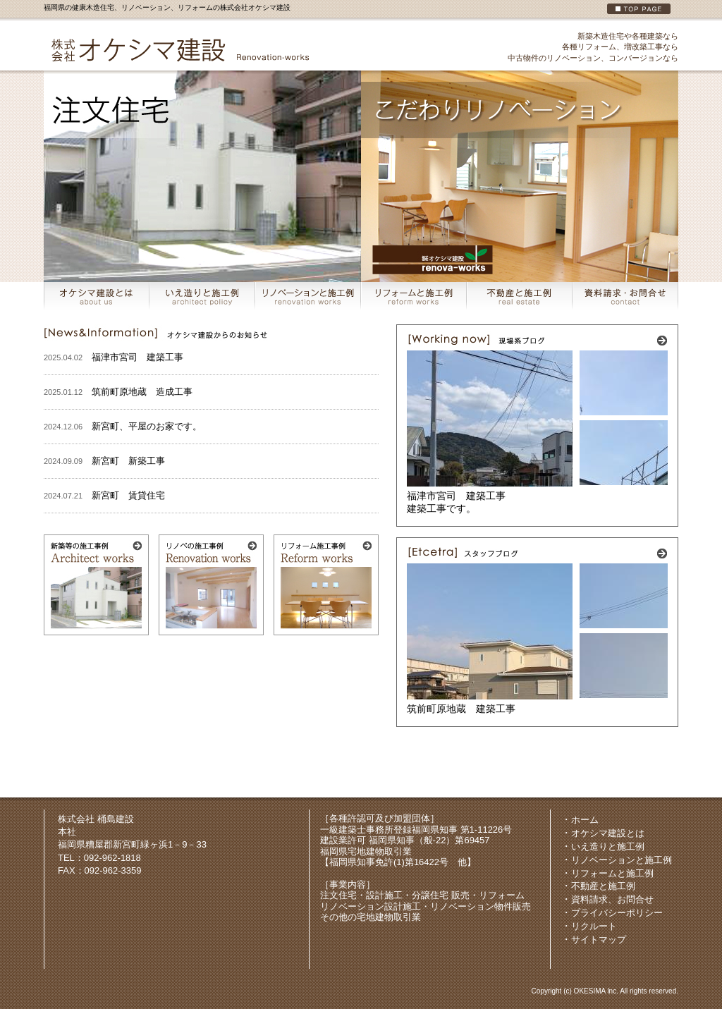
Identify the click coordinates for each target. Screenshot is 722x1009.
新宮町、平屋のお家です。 (147, 426)
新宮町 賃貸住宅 (128, 495)
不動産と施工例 (603, 886)
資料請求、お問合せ (612, 899)
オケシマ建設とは (607, 833)
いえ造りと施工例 (607, 846)
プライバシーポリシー (617, 912)
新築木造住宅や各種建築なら (627, 36)
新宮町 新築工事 (128, 460)
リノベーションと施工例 (621, 860)
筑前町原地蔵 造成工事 (142, 391)
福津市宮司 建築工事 (137, 357)
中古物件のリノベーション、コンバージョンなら (593, 58)
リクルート (594, 926)
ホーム (585, 819)
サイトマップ (598, 939)
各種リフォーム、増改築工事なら (620, 46)
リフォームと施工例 (612, 873)
